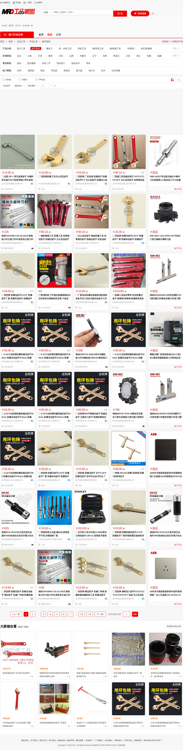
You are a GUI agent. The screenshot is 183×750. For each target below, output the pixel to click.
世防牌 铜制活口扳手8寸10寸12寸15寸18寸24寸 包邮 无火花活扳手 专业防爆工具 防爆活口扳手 (128, 595)
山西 (71, 56)
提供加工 (61, 63)
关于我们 (34, 740)
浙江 (138, 56)
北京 (19, 56)
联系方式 (43, 740)
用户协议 (52, 740)
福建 (159, 56)
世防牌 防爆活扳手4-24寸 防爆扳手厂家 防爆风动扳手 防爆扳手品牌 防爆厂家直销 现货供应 (53, 476)
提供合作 (75, 63)
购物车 (40, 2)
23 (90, 614)
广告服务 (99, 740)
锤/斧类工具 (97, 48)
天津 (40, 56)
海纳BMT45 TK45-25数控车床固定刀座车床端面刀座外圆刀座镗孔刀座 (128, 417)
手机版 (18, 2)
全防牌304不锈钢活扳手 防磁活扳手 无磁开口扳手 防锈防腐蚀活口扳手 (91, 417)
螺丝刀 (49, 48)
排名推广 (89, 740)
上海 (29, 56)
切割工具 (82, 48)
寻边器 (4, 26)
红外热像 (26, 26)
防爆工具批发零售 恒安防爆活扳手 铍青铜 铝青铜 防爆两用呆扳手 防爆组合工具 (128, 298)
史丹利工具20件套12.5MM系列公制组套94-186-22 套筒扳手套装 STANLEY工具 (91, 535)
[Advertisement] (91, 111)
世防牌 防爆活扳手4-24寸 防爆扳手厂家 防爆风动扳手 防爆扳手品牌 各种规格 (127, 239)
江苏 (128, 56)
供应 (11, 41)
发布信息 (142, 13)
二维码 (29, 2)
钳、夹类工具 (65, 48)
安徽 (149, 56)
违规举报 (137, 740)
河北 (61, 56)
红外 (103, 70)
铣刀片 (18, 26)
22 (81, 614)
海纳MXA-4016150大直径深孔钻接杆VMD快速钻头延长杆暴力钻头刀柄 (17, 535)
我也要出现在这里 (174, 626)
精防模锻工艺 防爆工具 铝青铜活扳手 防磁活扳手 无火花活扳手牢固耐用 (53, 239)
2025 (19, 70)
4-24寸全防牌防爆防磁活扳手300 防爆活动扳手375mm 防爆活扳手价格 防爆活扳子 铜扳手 (17, 476)
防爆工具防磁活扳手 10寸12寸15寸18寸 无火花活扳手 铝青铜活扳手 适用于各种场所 (128, 180)
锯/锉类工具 (115, 48)
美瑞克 (66, 70)
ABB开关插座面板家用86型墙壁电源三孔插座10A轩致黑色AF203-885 (166, 476)
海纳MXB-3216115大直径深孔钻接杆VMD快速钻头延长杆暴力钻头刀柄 (166, 535)
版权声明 (70, 740)
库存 (88, 63)
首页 (2, 41)
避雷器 (11, 26)
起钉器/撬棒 (146, 48)
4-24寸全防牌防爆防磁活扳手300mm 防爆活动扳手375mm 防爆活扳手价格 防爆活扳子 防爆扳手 (17, 417)
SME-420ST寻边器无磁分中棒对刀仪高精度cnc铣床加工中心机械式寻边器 (165, 180)
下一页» (100, 614)
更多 (175, 48)
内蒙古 (83, 56)
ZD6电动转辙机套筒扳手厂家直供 (53, 723)
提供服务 (31, 63)
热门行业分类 (16, 34)
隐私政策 (61, 740)
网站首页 (24, 740)
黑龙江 (116, 56)
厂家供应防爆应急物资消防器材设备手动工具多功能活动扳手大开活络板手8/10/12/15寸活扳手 (91, 298)
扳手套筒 (46, 41)
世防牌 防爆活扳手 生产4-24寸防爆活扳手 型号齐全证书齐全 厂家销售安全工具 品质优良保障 (90, 476)
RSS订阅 (128, 740)
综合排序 (6, 86)
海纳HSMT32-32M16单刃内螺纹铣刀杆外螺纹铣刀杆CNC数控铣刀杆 (91, 357)
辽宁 (94, 56)
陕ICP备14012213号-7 (153, 740)
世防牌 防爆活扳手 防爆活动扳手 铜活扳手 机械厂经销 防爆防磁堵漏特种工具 (17, 595)
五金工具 (21, 41)
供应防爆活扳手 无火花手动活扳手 (16, 673)
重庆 (50, 56)
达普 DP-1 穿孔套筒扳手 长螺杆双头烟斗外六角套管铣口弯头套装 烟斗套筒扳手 (17, 180)
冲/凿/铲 (131, 48)
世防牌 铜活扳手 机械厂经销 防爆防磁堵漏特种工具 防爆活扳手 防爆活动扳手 (91, 595)
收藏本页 (6, 2)
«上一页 (16, 614)
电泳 (42, 70)
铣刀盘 (79, 70)
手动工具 (33, 41)
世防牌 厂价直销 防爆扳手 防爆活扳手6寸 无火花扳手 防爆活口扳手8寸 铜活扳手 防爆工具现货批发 (91, 180)
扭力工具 (21, 48)
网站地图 (79, 740)
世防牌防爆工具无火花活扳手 (54, 176)
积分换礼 (108, 740)
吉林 (105, 56)
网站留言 (118, 740)
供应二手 (46, 63)
